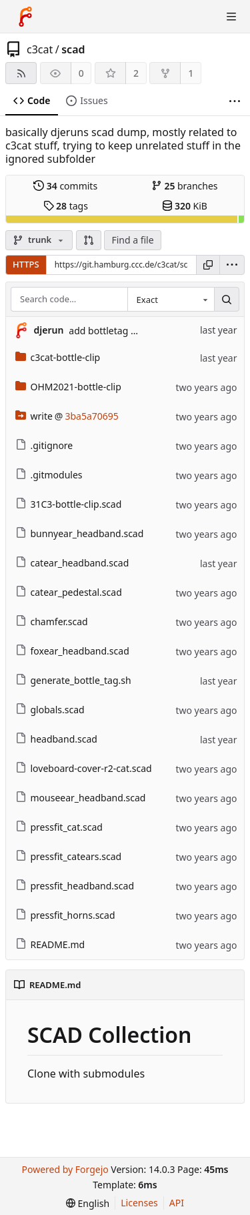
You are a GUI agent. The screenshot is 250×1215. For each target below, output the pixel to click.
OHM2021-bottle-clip (68, 386)
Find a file (132, 240)
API (176, 1202)
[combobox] (170, 299)
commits (65, 185)
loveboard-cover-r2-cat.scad (83, 768)
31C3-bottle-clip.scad (68, 504)
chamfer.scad (51, 621)
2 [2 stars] (136, 73)
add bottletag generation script (137, 330)
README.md (50, 944)
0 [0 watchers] (81, 73)
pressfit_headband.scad (75, 885)
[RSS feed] (21, 73)
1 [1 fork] (190, 73)
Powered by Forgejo (64, 1169)
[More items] (235, 101)
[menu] (232, 265)
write (34, 416)
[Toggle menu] (231, 17)
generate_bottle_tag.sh (73, 680)
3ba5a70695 (91, 416)
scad (73, 49)
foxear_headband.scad (72, 651)
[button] (88, 240)
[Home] (25, 17)
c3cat (40, 49)
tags (65, 205)
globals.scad (50, 709)
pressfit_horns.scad (65, 915)
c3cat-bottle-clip (58, 357)
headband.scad (56, 739)
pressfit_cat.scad (59, 827)
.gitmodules (49, 474)
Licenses (139, 1202)
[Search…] (226, 299)
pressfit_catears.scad (68, 856)
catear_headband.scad (72, 562)
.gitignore (44, 445)
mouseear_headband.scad (80, 797)
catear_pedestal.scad (68, 592)
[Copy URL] (208, 265)
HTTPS (26, 264)
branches (184, 185)
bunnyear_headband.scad (79, 533)
